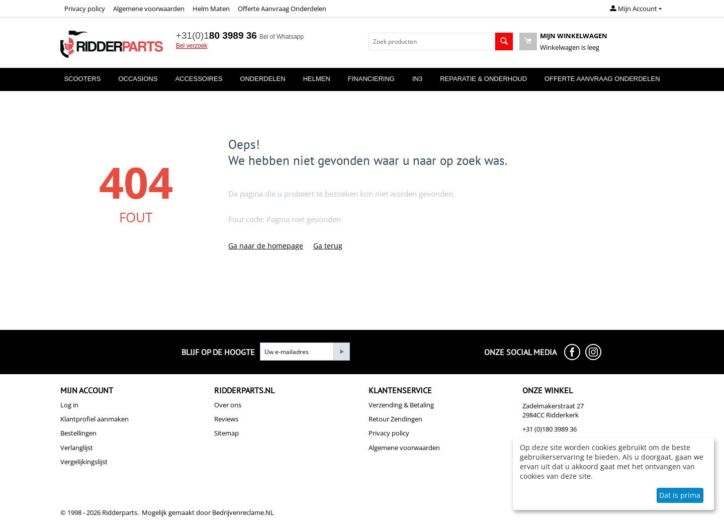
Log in (69, 404)
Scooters (82, 78)
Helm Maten (211, 8)
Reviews (226, 418)
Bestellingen (78, 433)
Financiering (371, 78)
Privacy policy (84, 8)
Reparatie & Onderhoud (483, 78)
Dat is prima (679, 495)
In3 (417, 78)
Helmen (316, 78)
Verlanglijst (76, 447)
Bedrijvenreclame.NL (243, 512)
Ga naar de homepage (265, 245)
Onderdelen (262, 78)
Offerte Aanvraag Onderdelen (282, 8)
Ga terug (327, 245)
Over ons (227, 404)
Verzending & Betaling (401, 404)
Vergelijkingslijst (84, 461)
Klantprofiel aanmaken (94, 418)
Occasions (137, 78)
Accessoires (198, 78)
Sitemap (226, 433)
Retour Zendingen (395, 418)
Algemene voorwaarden (149, 8)
